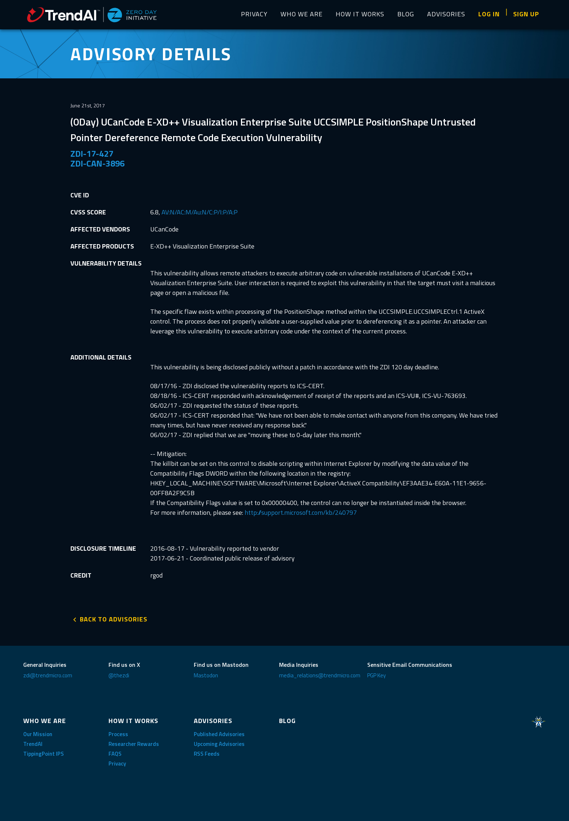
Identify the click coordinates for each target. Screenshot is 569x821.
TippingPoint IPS (43, 754)
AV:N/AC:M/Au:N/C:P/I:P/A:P (199, 212)
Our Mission (37, 734)
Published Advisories (219, 734)
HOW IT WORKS (360, 14)
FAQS (115, 754)
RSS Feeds (207, 754)
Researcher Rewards (134, 744)
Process (118, 734)
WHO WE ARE (302, 14)
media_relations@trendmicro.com (319, 675)
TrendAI (32, 744)
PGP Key (376, 675)
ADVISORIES (446, 14)
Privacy (117, 763)
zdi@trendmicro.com (47, 675)
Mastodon (206, 675)
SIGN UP (526, 14)
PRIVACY (254, 14)
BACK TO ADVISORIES (113, 619)
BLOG (405, 14)
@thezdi (119, 675)
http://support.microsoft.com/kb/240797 (301, 512)
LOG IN (489, 14)
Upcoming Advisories (219, 744)
